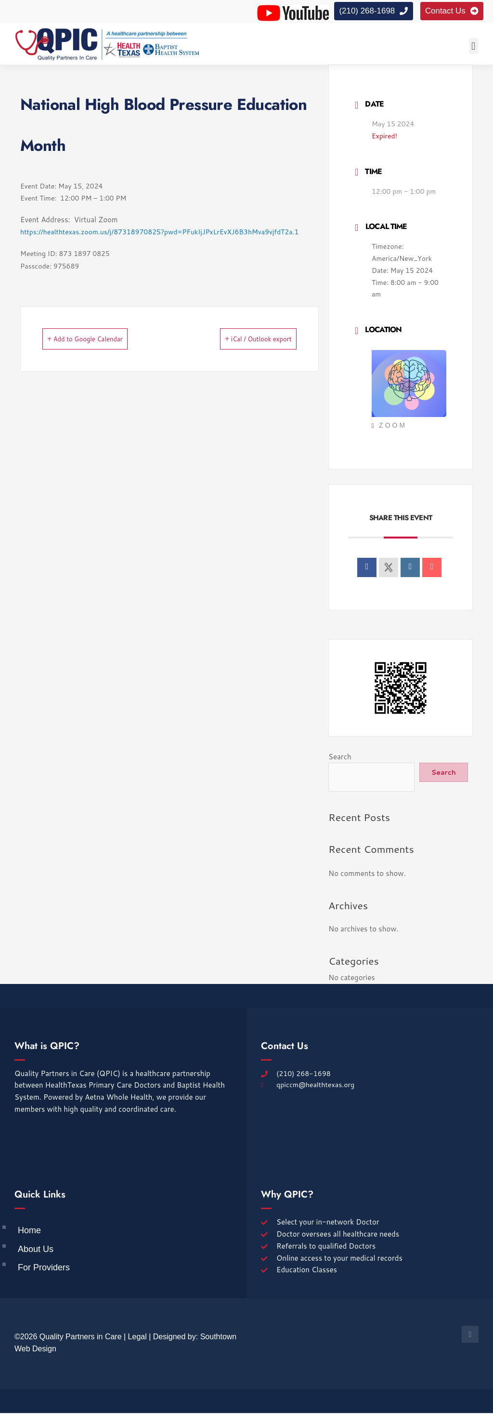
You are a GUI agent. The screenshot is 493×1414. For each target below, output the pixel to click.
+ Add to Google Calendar (99, 340)
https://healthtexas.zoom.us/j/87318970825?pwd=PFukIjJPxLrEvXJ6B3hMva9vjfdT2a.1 (159, 233)
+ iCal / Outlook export (244, 340)
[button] (473, 47)
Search (339, 758)
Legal (137, 1337)
